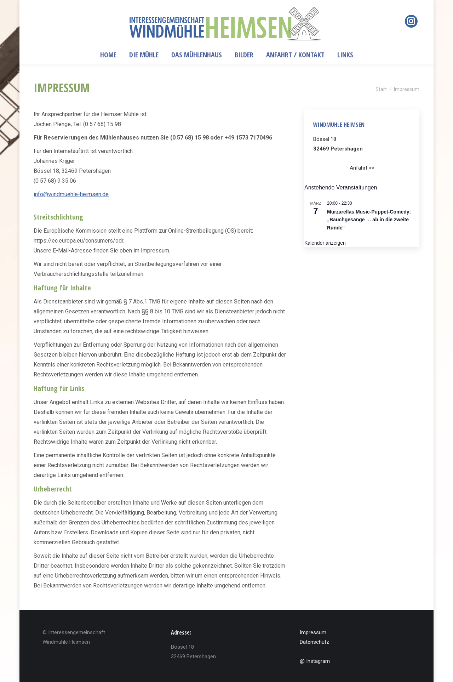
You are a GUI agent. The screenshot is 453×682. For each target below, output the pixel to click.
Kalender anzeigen (325, 243)
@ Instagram (315, 661)
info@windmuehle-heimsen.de (71, 194)
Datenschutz (314, 642)
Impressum (313, 632)
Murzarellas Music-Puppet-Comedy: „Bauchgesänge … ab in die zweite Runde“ (369, 220)
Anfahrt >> (362, 168)
